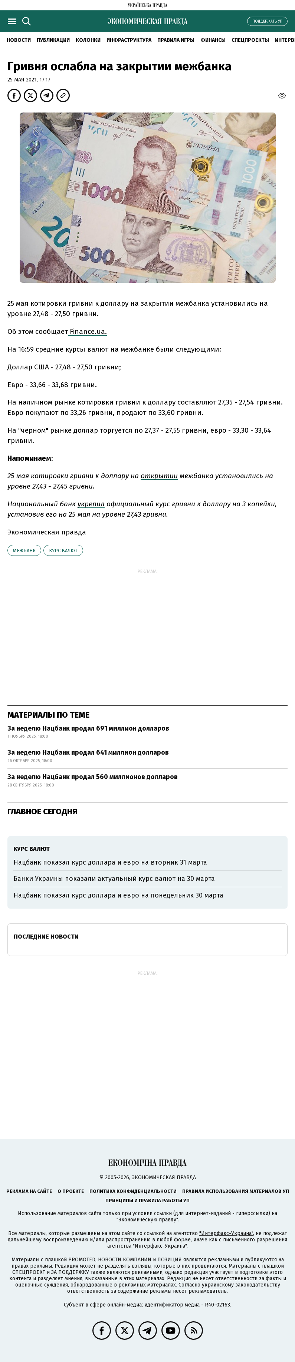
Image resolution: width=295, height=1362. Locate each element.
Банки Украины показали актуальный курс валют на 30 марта (114, 879)
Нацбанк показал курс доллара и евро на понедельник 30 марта (118, 895)
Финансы (213, 40)
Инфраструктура (128, 40)
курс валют (63, 550)
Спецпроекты (250, 40)
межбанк (24, 550)
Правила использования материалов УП (235, 1191)
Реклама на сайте (29, 1191)
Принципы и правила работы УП (147, 1200)
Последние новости (46, 936)
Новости (19, 40)
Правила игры (175, 40)
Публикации (53, 40)
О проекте (71, 1191)
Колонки (88, 40)
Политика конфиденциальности (133, 1191)
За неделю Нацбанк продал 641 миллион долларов (88, 752)
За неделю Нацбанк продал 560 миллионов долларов (92, 777)
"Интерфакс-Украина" (226, 1233)
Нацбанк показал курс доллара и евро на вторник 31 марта (110, 862)
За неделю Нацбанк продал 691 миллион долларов (88, 728)
